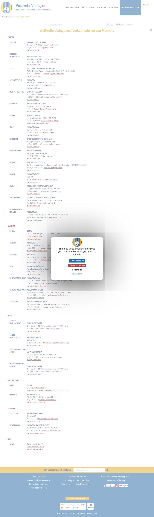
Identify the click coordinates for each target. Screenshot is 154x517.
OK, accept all (77, 261)
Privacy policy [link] (77, 274)
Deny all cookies (77, 265)
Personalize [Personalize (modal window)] (77, 270)
